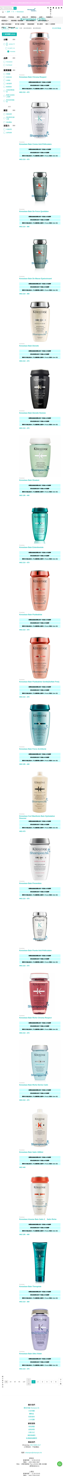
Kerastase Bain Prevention (30, 883)
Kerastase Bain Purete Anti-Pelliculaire (35, 950)
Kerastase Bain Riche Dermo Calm (33, 1085)
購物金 (31, 1414)
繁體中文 (50, 11)
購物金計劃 (11, 27)
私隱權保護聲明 (31, 1438)
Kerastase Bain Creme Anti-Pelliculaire (35, 144)
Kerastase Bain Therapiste (30, 1286)
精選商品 (33, 17)
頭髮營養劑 (30, 24)
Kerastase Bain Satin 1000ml (31, 1152)
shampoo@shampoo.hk (33, 1452)
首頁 (18, 17)
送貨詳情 (31, 1429)
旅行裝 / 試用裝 (20, 24)
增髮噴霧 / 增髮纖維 (17, 20)
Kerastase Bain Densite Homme (32, 413)
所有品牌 (2, 17)
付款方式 (31, 1432)
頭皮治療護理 (30, 20)
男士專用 (40, 24)
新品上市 (25, 17)
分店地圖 (31, 1411)
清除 (13, 39)
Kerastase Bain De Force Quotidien (34, 211)
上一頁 (28, 1382)
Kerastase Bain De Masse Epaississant (35, 279)
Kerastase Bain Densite (29, 346)
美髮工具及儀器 (6, 24)
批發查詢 (31, 1417)
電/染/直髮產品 (43, 20)
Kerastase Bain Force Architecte (32, 749)
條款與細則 (31, 1435)
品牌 (41, 17)
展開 (9, 106)
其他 (3, 27)
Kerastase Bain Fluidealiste (30, 615)
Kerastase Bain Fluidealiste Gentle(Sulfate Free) (39, 682)
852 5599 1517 (35, 1445)
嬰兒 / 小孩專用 (50, 24)
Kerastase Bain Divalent (29, 480)
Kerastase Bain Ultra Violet (30, 1354)
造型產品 (4, 20)
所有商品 (11, 17)
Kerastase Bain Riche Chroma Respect (35, 1018)
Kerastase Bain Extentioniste (31, 547)
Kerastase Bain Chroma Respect (32, 77)
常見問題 (31, 1426)
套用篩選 (9, 34)
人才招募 (31, 1419)
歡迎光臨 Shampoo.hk (31, 1408)
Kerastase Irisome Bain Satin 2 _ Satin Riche (37, 1219)
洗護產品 (49, 17)
